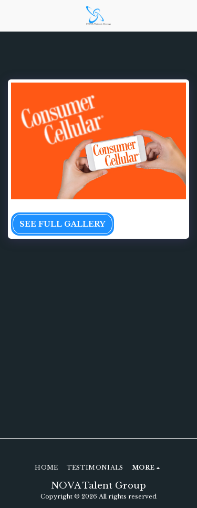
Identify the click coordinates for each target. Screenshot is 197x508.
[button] (11, 15)
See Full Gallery (62, 224)
